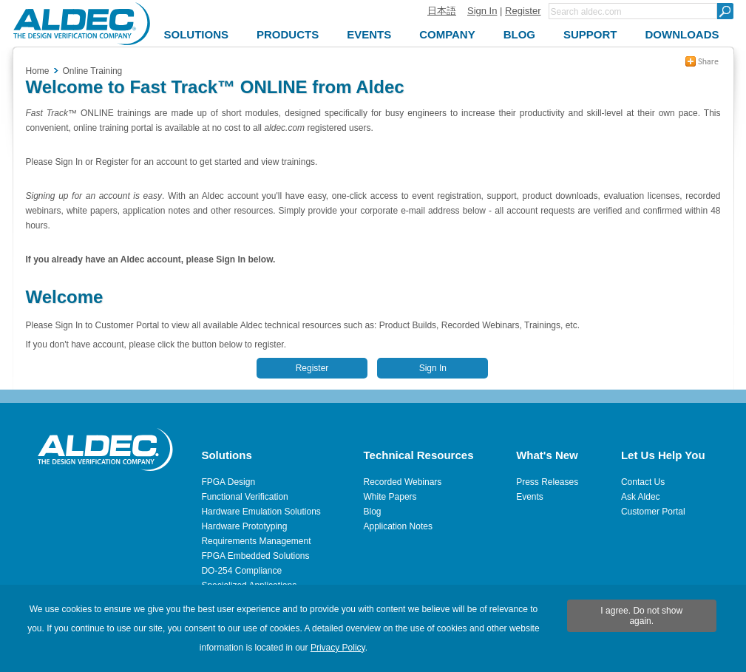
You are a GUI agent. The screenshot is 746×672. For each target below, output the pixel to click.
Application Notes (398, 526)
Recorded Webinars (403, 482)
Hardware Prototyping (244, 526)
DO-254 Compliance (241, 571)
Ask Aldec (640, 497)
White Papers (390, 497)
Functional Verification (244, 497)
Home (38, 71)
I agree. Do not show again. (641, 615)
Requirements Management (256, 541)
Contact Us (643, 482)
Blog (373, 511)
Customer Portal (653, 511)
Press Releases (547, 482)
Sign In (482, 10)
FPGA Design (228, 482)
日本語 (441, 10)
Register (522, 10)
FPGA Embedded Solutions (255, 556)
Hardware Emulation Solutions (260, 511)
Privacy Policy (338, 647)
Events (529, 497)
